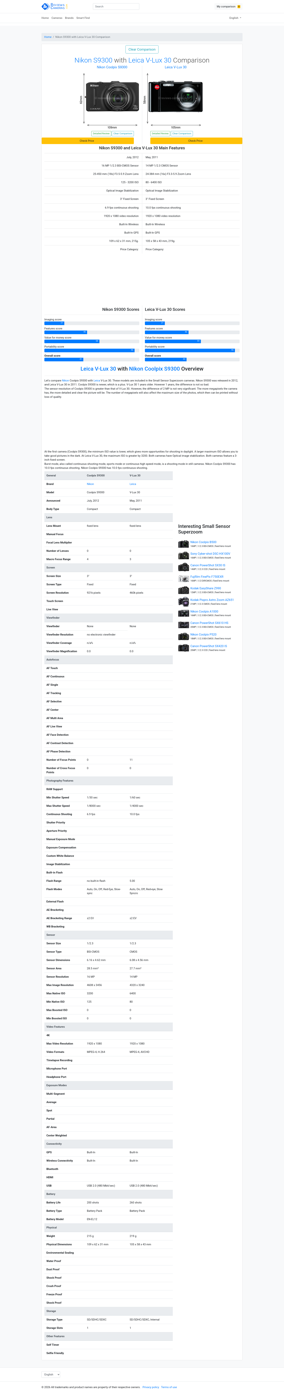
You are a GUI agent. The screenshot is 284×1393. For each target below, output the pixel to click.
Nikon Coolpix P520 (203, 634)
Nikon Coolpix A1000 (204, 611)
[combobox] (116, 6)
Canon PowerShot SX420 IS (208, 646)
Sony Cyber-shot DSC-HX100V (210, 553)
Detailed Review (101, 133)
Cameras (56, 18)
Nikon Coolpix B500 (203, 542)
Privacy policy (151, 1387)
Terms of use (169, 1387)
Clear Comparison (142, 49)
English (234, 18)
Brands (69, 18)
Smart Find (83, 18)
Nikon (65, 380)
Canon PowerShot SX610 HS (209, 623)
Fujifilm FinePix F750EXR (206, 576)
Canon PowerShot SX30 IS (207, 565)
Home (45, 18)
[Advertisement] (142, 280)
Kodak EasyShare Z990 (205, 588)
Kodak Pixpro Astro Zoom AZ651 (212, 600)
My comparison (228, 6)
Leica (97, 380)
